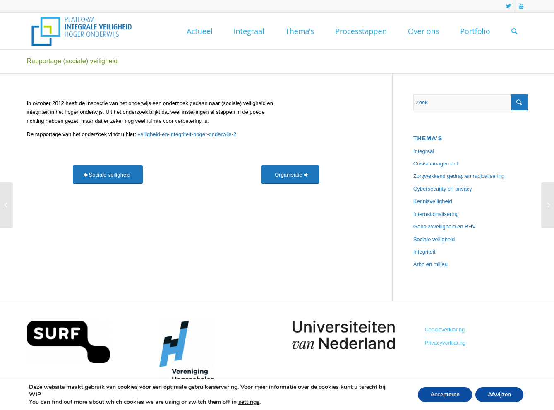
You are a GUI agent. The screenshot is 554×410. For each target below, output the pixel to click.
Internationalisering (436, 214)
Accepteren (445, 394)
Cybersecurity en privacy (442, 189)
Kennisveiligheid (432, 201)
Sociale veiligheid (434, 239)
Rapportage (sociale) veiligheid (72, 61)
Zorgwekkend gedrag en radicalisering (458, 176)
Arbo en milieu (430, 264)
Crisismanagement (435, 164)
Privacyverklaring (444, 343)
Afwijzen (499, 394)
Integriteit (424, 252)
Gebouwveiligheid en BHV (444, 226)
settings (248, 402)
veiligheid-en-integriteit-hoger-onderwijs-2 (187, 134)
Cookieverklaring (444, 329)
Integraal (423, 151)
